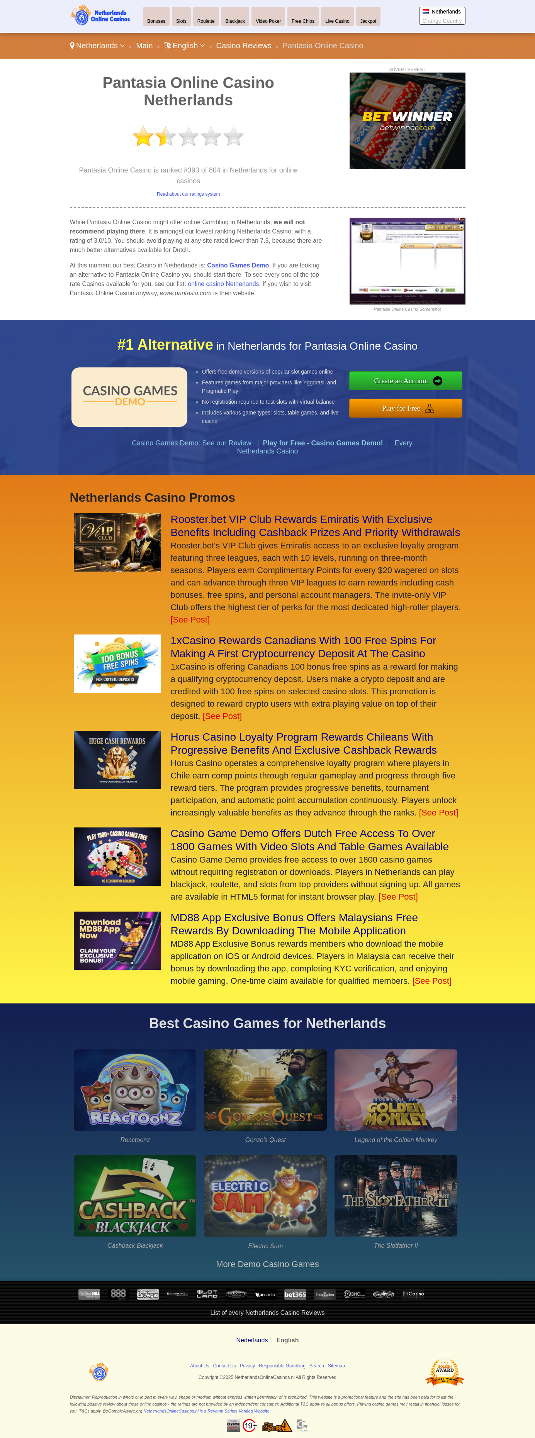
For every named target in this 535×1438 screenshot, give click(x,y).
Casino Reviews (244, 45)
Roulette (206, 21)
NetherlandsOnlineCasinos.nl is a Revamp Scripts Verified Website (206, 1411)
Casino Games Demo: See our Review (191, 454)
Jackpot (368, 21)
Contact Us (224, 1366)
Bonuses (156, 21)
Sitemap (336, 1366)
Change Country (442, 21)
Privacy (247, 1366)
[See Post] (190, 619)
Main (144, 45)
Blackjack (235, 21)
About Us (199, 1366)
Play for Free (413, 406)
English (184, 45)
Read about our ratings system (188, 194)
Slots (181, 21)
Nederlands (252, 1340)
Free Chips (303, 21)
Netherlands (97, 45)
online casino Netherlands (223, 284)
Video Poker (268, 21)
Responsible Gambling (282, 1366)
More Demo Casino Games (267, 1264)
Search (316, 1366)
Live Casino (337, 21)
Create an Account (413, 382)
